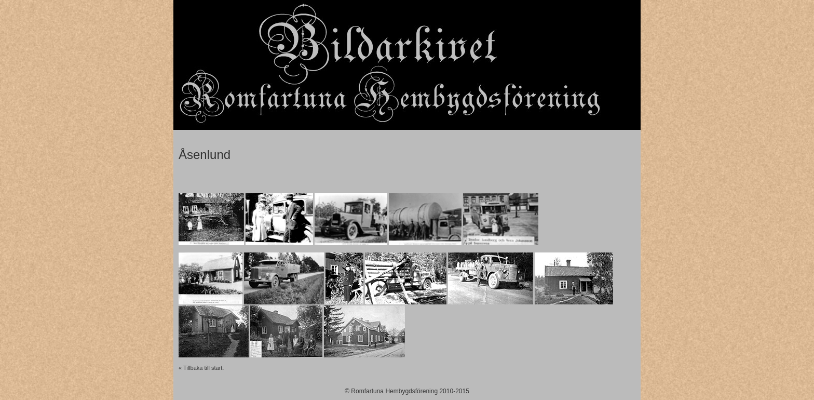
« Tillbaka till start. (201, 368)
